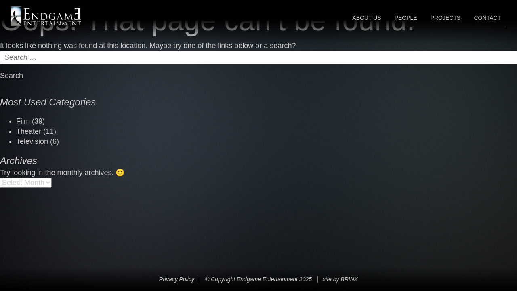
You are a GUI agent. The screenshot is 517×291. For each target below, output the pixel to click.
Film (23, 121)
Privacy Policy (176, 279)
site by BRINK (340, 279)
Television (32, 141)
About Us (366, 18)
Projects (446, 18)
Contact (487, 18)
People (406, 18)
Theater (28, 131)
